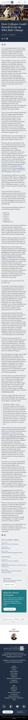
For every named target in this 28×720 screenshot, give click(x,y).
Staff (14, 699)
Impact (14, 690)
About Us (14, 687)
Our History (14, 694)
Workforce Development (14, 678)
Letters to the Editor (14, 692)
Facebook (10, 706)
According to (5, 490)
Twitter (4, 706)
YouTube (17, 706)
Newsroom (14, 689)
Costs (14, 669)
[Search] (25, 2)
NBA (23, 619)
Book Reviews (14, 682)
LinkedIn (24, 706)
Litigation (14, 680)
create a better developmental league (12, 436)
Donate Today (10, 609)
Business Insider (9, 392)
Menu (19, 2)
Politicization (14, 671)
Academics (9, 540)
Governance (14, 673)
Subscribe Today (9, 584)
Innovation (14, 675)
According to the (12, 256)
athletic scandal (8, 619)
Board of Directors (14, 696)
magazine (4, 331)
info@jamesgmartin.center (14, 656)
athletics (17, 619)
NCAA (14, 621)
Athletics (16, 540)
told (2, 392)
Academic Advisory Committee (14, 698)
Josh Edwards (12, 34)
